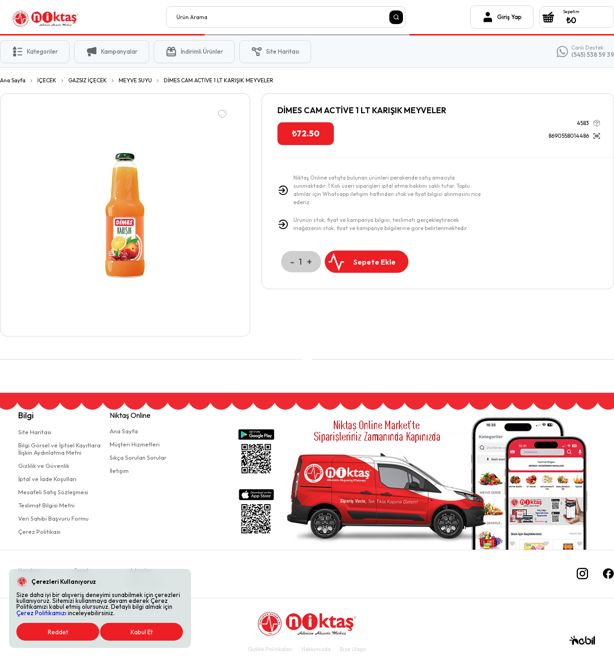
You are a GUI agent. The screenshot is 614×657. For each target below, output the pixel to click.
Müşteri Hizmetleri (135, 444)
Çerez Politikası (39, 531)
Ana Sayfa (124, 431)
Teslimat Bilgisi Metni (46, 505)
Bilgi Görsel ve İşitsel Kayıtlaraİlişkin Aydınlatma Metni (59, 448)
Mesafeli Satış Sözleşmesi (53, 492)
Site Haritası (34, 432)
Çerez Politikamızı (41, 613)
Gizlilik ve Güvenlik (43, 465)
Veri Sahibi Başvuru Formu (53, 518)
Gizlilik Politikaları (270, 649)
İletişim (119, 470)
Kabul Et (142, 632)
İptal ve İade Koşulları (47, 478)
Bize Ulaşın (353, 649)
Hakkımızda (316, 649)
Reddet (58, 632)
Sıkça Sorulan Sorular (138, 457)
